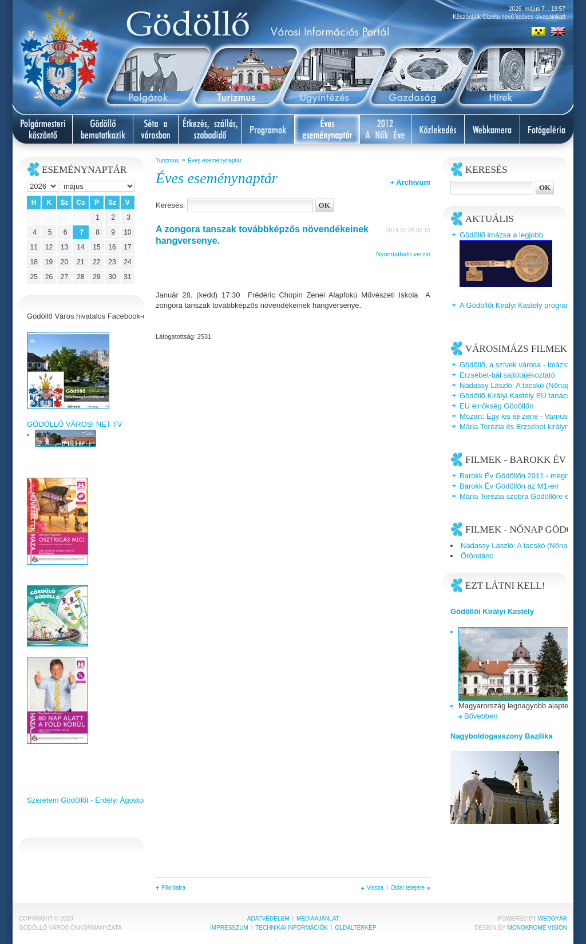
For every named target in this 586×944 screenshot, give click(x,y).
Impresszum (229, 928)
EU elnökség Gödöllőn (496, 406)
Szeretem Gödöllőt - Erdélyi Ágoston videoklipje (105, 800)
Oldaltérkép (356, 928)
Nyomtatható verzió (403, 254)
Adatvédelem (268, 918)
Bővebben (481, 716)
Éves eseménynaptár (214, 160)
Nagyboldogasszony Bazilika (501, 736)
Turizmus (167, 160)
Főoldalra (173, 887)
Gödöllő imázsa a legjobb (501, 235)
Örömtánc (477, 556)
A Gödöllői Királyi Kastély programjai (520, 305)
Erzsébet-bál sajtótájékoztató (507, 375)
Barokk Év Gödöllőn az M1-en (509, 486)
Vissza (375, 887)
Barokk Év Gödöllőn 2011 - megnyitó (520, 475)
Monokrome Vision (537, 928)
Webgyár (552, 918)
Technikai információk (291, 928)
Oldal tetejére (408, 887)
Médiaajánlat (317, 918)
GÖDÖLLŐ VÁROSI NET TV (74, 424)
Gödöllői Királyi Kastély (492, 611)
